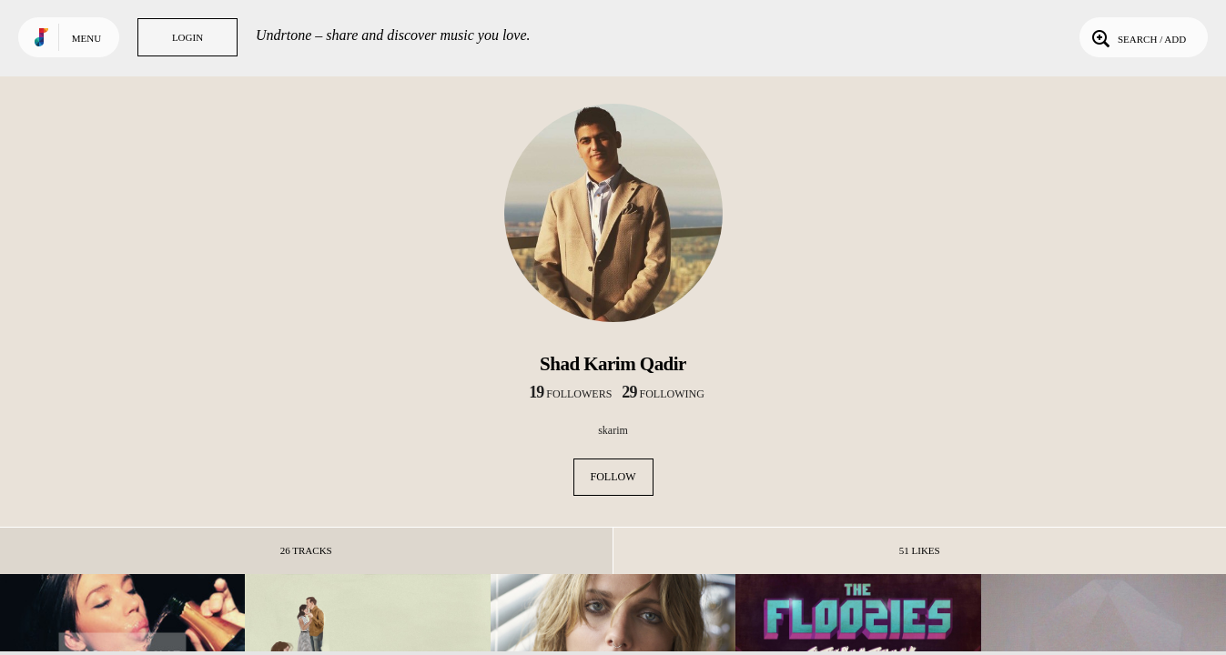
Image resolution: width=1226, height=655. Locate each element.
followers (570, 394)
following (663, 394)
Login (187, 37)
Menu (86, 38)
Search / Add (1137, 37)
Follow (613, 476)
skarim (613, 430)
